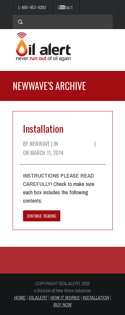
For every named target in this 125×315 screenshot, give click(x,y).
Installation (43, 128)
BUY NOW (62, 305)
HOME (20, 298)
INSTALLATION (96, 298)
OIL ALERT (38, 298)
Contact (64, 7)
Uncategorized (76, 144)
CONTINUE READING (42, 216)
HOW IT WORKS (65, 298)
